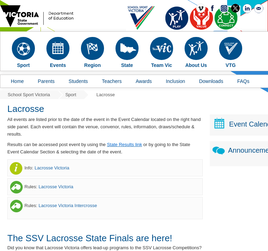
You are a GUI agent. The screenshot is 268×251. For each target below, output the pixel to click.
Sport (70, 94)
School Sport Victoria (29, 94)
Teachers (112, 81)
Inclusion (175, 81)
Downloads (211, 81)
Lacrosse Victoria (52, 167)
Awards (144, 81)
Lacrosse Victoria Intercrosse (67, 205)
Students (78, 81)
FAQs (243, 81)
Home (17, 81)
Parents (46, 81)
